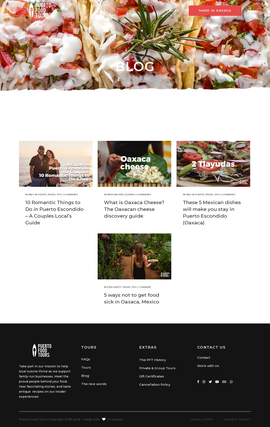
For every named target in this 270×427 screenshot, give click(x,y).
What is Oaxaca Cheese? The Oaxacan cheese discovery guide (134, 209)
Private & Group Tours (157, 368)
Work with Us (208, 366)
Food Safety (114, 287)
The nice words (94, 384)
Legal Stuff (202, 419)
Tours (86, 367)
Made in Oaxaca (215, 10)
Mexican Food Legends (121, 194)
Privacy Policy (237, 419)
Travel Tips (54, 194)
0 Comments (70, 194)
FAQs (85, 359)
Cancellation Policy (154, 385)
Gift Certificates (151, 376)
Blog (85, 376)
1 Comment (144, 287)
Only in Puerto (37, 194)
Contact (203, 358)
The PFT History (152, 360)
